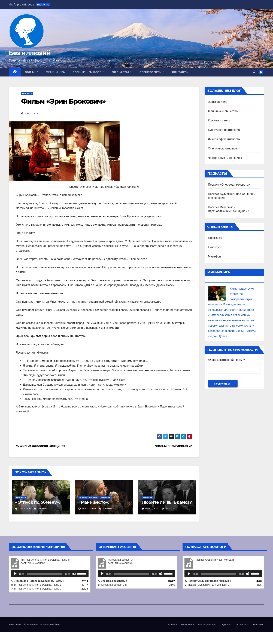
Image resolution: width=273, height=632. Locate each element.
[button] (254, 72)
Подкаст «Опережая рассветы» (229, 184)
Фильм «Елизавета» (173, 446)
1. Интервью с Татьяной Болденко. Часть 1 (37, 580)
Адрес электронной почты (226, 359)
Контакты (180, 72)
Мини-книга (55, 72)
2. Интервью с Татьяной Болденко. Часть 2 (36, 584)
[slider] (45, 574)
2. (207, 584)
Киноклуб (27, 93)
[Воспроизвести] (15, 574)
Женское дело (217, 101)
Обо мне (31, 72)
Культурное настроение (224, 129)
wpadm (40, 508)
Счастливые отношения (224, 148)
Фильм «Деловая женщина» (40, 446)
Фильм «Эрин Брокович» (63, 101)
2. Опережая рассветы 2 (112, 584)
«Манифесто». (93, 502)
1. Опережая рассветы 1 (112, 580)
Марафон (214, 256)
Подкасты (122, 72)
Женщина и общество (223, 111)
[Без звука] (74, 574)
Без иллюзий (30, 53)
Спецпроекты (151, 72)
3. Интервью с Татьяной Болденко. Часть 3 (36, 588)
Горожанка (215, 238)
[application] (50, 573)
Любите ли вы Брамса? (167, 502)
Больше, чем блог (88, 72)
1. (208, 580)
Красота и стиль (219, 120)
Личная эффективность (224, 139)
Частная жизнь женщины (225, 157)
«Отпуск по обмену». (37, 502)
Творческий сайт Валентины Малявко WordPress (35, 624)
